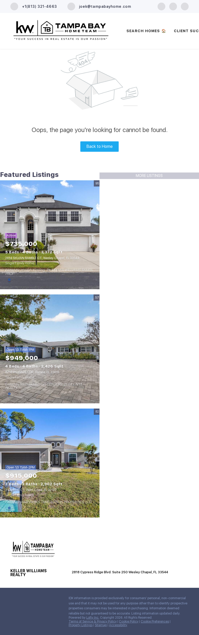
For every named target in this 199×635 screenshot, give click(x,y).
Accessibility (118, 625)
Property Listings (81, 625)
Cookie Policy (128, 621)
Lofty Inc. (92, 617)
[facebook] (161, 6)
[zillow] (173, 6)
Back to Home (100, 146)
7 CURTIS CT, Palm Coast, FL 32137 (31, 490)
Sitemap (101, 625)
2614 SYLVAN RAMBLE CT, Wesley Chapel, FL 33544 (42, 258)
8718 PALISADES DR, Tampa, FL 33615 (32, 372)
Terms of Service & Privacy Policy (93, 621)
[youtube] (185, 6)
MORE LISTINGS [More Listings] (149, 176)
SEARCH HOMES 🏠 (146, 31)
